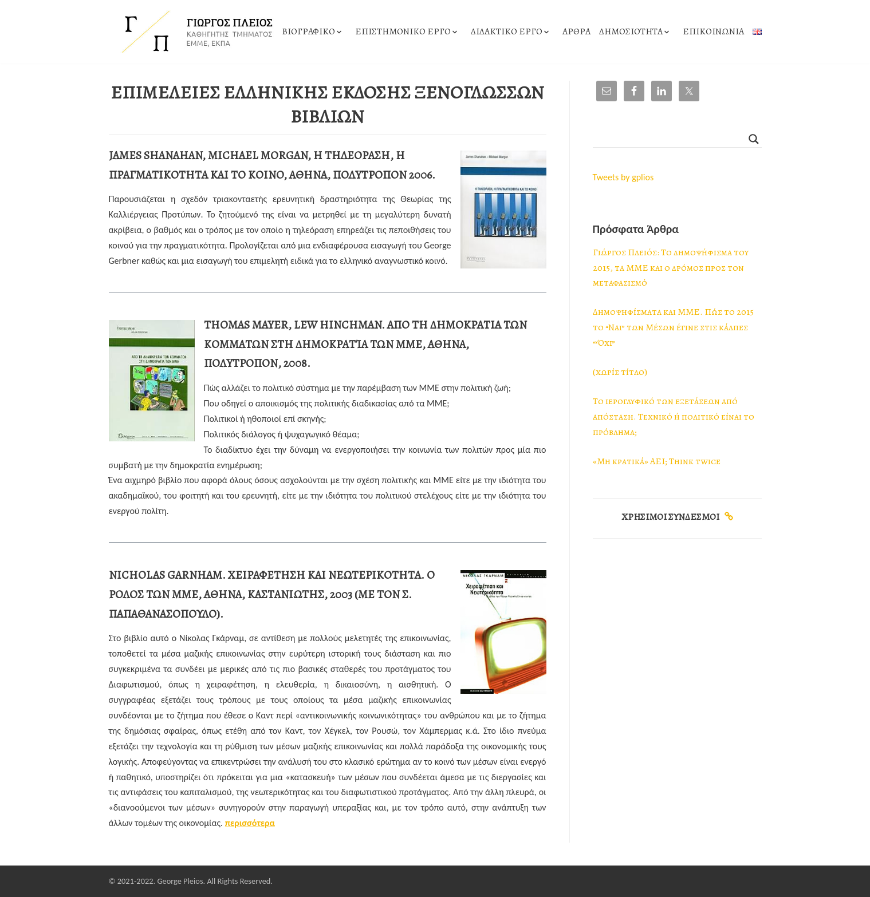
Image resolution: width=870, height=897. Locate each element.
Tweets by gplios (623, 177)
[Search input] (672, 139)
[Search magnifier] (754, 139)
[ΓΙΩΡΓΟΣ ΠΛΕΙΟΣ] (195, 31)
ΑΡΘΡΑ (576, 31)
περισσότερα (250, 822)
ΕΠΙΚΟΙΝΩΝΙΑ (713, 31)
